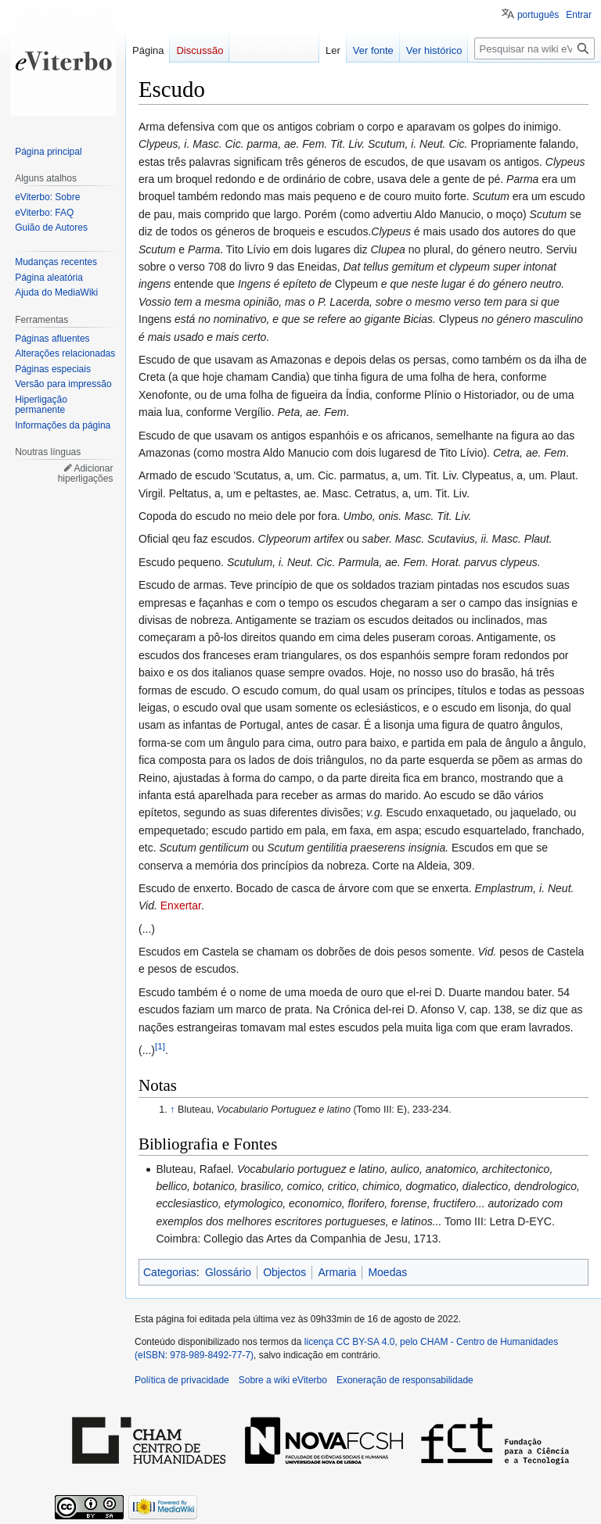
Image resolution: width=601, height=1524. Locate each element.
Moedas (387, 1272)
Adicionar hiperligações (85, 474)
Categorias (169, 1272)
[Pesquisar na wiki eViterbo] (534, 48)
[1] (160, 1046)
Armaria (337, 1272)
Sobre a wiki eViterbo (283, 1380)
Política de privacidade (182, 1380)
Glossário (228, 1272)
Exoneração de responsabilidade (404, 1380)
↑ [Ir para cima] (172, 1109)
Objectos (284, 1272)
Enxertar (180, 905)
